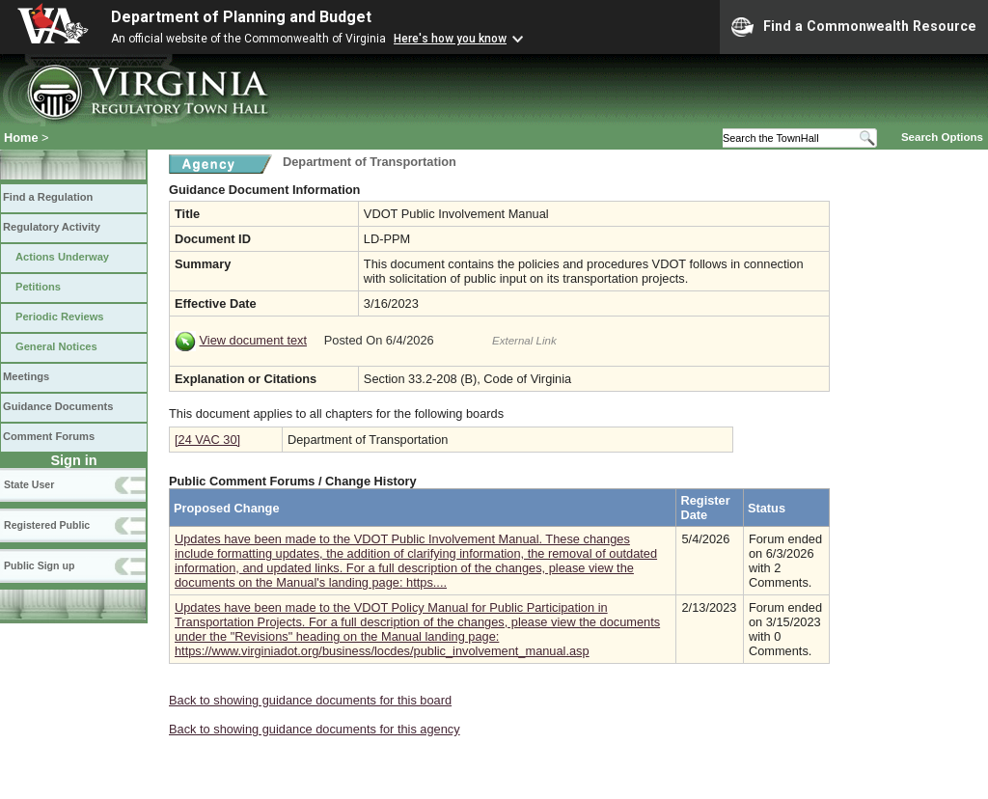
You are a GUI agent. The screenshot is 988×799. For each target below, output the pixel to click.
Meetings (26, 376)
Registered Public (47, 525)
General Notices (56, 346)
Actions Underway (62, 256)
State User (29, 484)
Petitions (38, 286)
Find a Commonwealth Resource (853, 27)
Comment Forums (49, 436)
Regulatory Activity (51, 227)
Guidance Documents (58, 406)
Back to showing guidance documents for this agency (314, 729)
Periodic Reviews (59, 316)
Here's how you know (450, 38)
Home (21, 137)
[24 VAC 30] (207, 439)
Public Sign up (39, 565)
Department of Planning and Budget (241, 17)
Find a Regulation (48, 197)
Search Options (942, 137)
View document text (253, 340)
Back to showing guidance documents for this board (310, 700)
